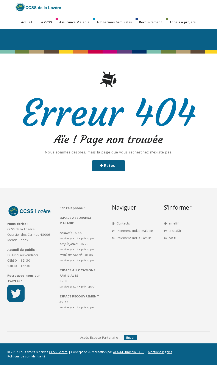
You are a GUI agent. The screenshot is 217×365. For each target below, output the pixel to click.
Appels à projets (183, 22)
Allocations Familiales (114, 22)
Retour (110, 165)
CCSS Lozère (58, 352)
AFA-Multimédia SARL (128, 352)
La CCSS (46, 22)
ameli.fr (174, 223)
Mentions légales (160, 352)
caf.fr (172, 238)
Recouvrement (150, 22)
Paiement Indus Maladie (135, 230)
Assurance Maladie (74, 22)
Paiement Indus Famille (134, 238)
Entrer (130, 337)
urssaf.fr (175, 230)
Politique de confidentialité (26, 356)
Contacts (123, 223)
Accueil (26, 22)
